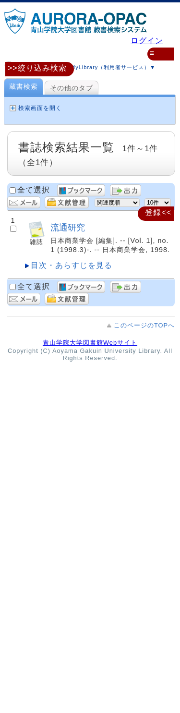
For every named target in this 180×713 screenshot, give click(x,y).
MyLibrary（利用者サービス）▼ (105, 65)
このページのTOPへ (144, 325)
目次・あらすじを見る (71, 265)
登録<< (158, 212)
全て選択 (33, 190)
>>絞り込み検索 (37, 68)
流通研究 (67, 227)
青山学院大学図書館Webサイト (90, 342)
